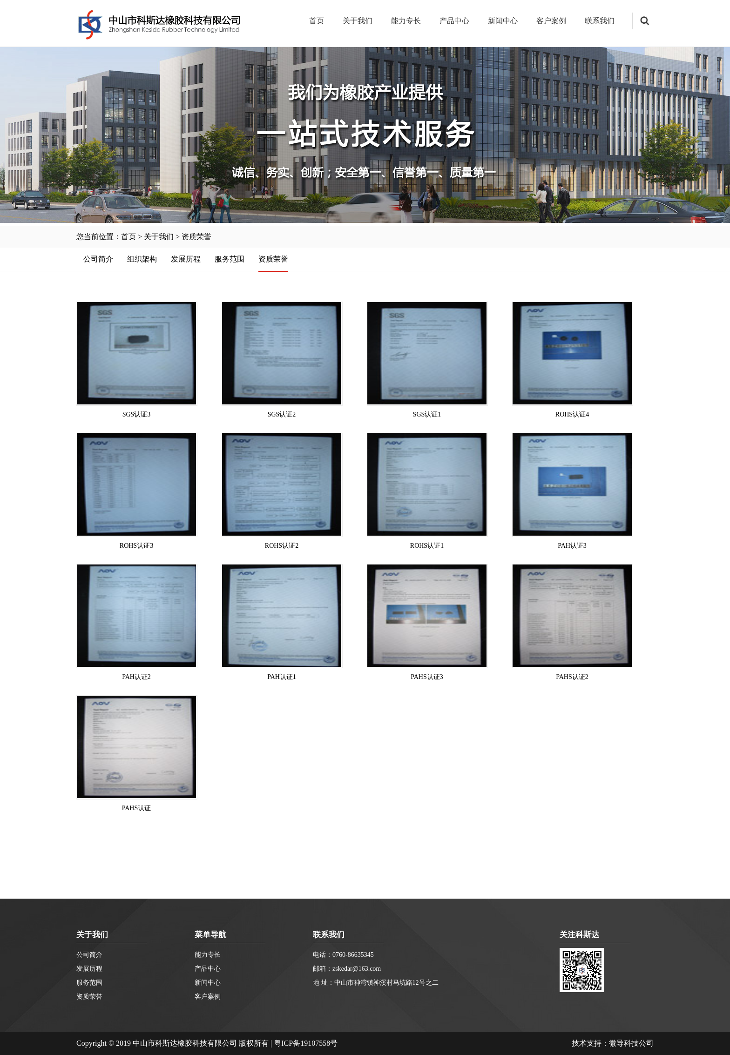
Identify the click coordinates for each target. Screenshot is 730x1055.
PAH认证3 (572, 545)
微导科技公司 (631, 1043)
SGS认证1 (427, 414)
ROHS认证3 (136, 545)
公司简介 (98, 259)
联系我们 (600, 21)
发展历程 (186, 259)
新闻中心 (503, 21)
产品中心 (454, 21)
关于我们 (357, 21)
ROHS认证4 (572, 414)
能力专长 (406, 21)
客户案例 (551, 21)
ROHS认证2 (281, 545)
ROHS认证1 (427, 545)
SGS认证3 (136, 414)
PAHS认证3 (427, 676)
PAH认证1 (281, 676)
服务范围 (229, 259)
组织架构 (142, 259)
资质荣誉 (196, 237)
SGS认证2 (282, 414)
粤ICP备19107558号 (306, 1043)
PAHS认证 (136, 808)
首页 (316, 21)
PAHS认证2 (572, 676)
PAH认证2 (136, 676)
